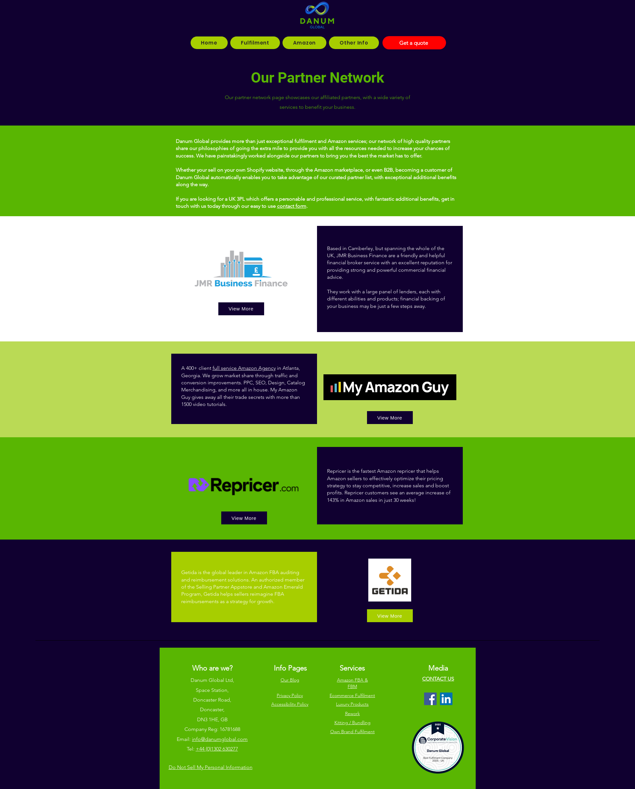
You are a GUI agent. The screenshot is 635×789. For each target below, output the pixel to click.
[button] (255, 42)
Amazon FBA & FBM (352, 683)
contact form (291, 206)
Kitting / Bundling (352, 722)
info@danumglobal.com (220, 739)
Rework (352, 713)
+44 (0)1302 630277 (217, 749)
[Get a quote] (414, 42)
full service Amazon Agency (244, 368)
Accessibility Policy (289, 704)
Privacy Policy (290, 695)
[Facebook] (430, 699)
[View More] (241, 308)
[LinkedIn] (446, 699)
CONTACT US (438, 679)
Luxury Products (352, 704)
